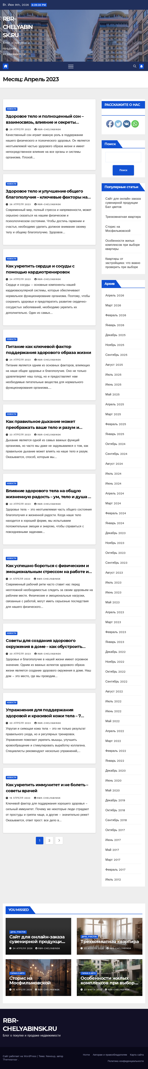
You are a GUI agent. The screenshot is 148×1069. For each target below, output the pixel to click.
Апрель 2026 (114, 295)
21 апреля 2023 (20, 579)
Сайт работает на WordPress (20, 1056)
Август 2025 (114, 364)
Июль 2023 (113, 582)
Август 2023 (114, 572)
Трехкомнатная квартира (123, 217)
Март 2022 (113, 741)
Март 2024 (113, 503)
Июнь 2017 (113, 840)
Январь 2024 (114, 523)
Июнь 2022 (113, 711)
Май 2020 (112, 790)
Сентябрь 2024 (116, 454)
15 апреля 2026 (23, 989)
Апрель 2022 (114, 731)
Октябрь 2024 (115, 444)
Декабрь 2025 (115, 335)
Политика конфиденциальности (126, 1061)
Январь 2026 (114, 325)
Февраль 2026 (115, 315)
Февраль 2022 (115, 751)
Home (86, 1054)
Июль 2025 (113, 374)
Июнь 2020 (113, 780)
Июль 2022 (113, 701)
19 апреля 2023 (20, 798)
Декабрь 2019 (115, 800)
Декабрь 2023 (115, 533)
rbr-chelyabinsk (47, 129)
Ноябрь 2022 (114, 661)
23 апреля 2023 (21, 434)
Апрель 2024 (114, 493)
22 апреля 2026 (94, 948)
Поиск (110, 144)
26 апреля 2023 (21, 204)
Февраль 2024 (115, 513)
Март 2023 (113, 622)
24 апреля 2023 (21, 279)
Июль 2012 (113, 879)
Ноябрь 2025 (114, 345)
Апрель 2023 (114, 612)
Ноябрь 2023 (114, 543)
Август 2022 (114, 691)
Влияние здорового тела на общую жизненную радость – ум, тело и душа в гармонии (48, 496)
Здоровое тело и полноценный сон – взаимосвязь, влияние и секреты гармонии (45, 122)
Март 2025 (113, 414)
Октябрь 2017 (115, 830)
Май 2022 (112, 721)
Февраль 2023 (115, 632)
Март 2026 (113, 305)
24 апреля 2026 (23, 948)
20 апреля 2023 (21, 653)
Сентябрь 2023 (116, 562)
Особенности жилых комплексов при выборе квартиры (122, 245)
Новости (11, 109)
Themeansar (10, 1059)
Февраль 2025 (115, 424)
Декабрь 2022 (115, 652)
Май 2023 (112, 602)
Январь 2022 (114, 760)
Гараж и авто (17, 973)
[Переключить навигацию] (71, 66)
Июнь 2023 (113, 592)
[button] (134, 66)
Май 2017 (112, 850)
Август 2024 (114, 463)
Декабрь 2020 (115, 770)
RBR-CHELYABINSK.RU (18, 27)
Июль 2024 (113, 473)
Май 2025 (112, 394)
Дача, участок (18, 932)
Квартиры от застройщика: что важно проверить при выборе (122, 263)
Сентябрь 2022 (116, 681)
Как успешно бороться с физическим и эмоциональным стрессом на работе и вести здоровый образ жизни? (47, 571)
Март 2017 (112, 859)
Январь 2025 (114, 434)
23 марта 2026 (93, 989)
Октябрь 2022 (115, 671)
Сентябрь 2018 (116, 820)
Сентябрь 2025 (116, 355)
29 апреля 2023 (21, 129)
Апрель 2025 (114, 404)
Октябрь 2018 (115, 810)
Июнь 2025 (113, 384)
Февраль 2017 (115, 869)
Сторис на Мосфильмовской (30, 980)
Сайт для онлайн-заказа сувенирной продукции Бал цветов (123, 203)
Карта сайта (137, 1054)
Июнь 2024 (113, 483)
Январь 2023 (114, 642)
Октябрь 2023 (115, 553)
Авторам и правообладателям (110, 1054)
